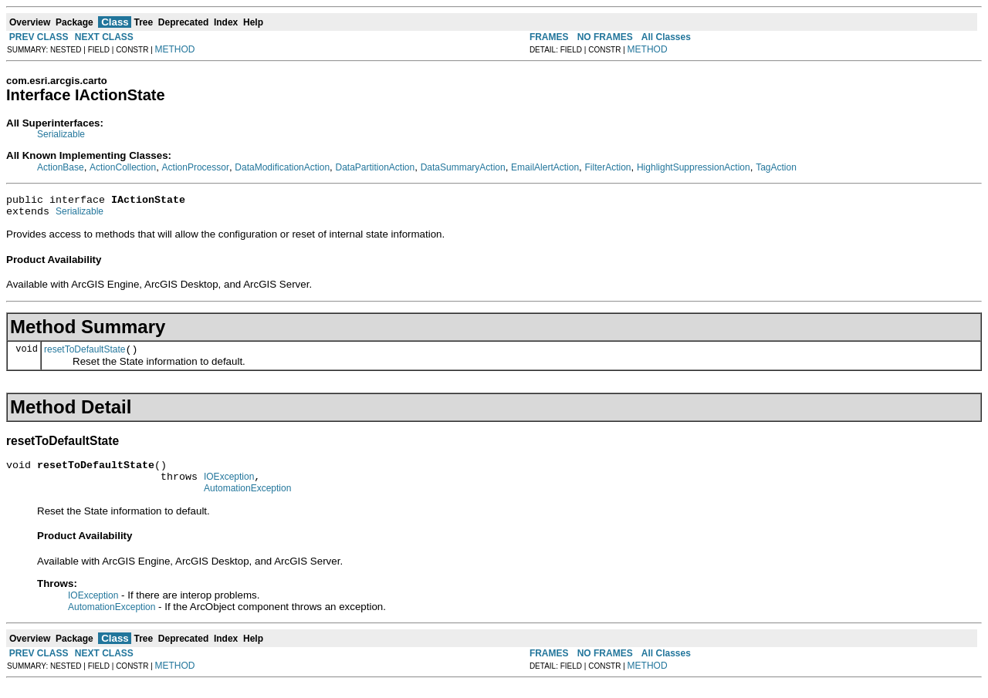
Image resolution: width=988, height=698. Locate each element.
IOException (229, 488)
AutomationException (247, 502)
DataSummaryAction (463, 167)
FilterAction (608, 167)
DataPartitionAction (374, 167)
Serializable (61, 134)
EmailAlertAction (545, 167)
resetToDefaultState (84, 356)
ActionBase (60, 167)
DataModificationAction (282, 167)
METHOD (175, 49)
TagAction (776, 167)
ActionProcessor (195, 167)
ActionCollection (123, 167)
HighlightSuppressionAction (693, 167)
